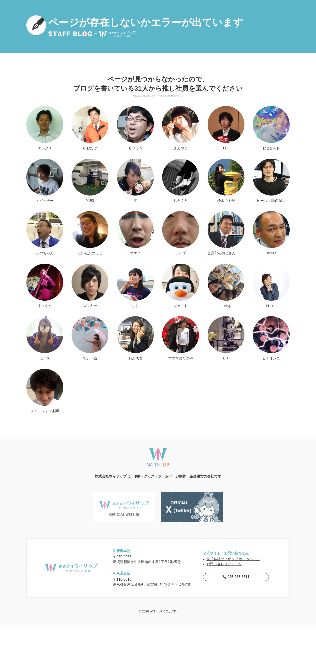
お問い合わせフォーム (224, 564)
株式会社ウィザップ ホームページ (233, 559)
